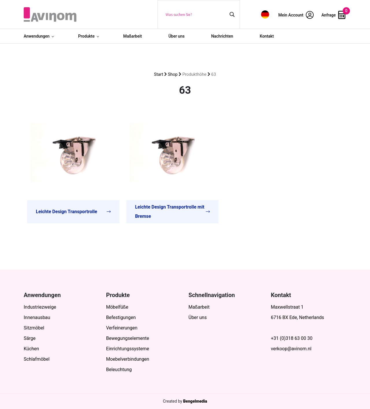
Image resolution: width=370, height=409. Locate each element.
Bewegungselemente (127, 338)
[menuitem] (265, 14)
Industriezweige (40, 307)
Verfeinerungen (121, 328)
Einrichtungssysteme (127, 348)
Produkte (86, 36)
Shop (173, 74)
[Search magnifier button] (232, 14)
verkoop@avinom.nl (291, 348)
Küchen (31, 348)
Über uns (177, 36)
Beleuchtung (119, 369)
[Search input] (196, 14)
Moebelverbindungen (127, 359)
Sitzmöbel (34, 328)
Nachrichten (222, 36)
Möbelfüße (117, 307)
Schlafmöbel (36, 359)
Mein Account (296, 15)
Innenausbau (37, 317)
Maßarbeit (132, 36)
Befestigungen (121, 317)
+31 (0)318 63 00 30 (291, 338)
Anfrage (333, 15)
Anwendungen (36, 36)
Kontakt (267, 36)
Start (158, 74)
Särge (30, 338)
